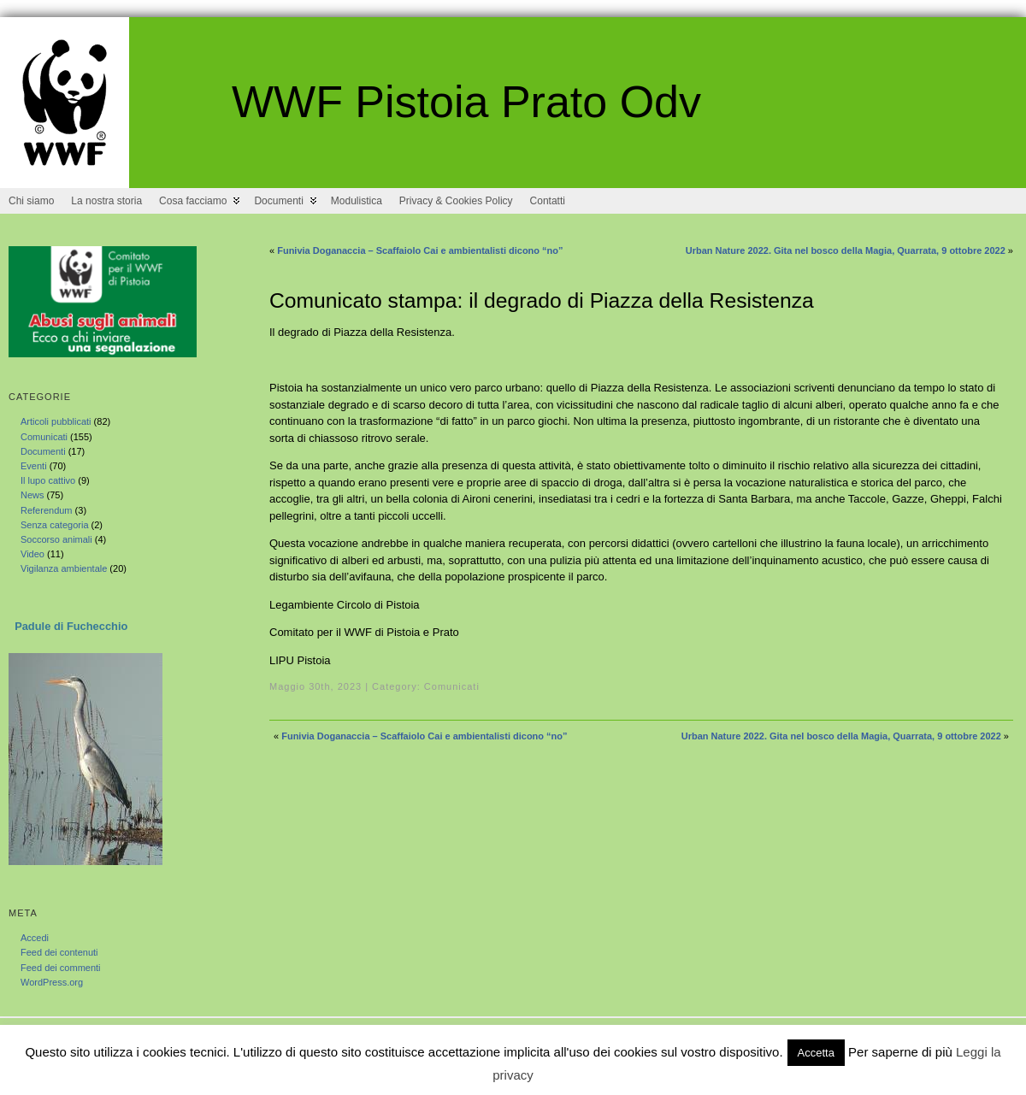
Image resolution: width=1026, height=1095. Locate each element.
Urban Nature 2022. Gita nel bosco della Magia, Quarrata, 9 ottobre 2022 (845, 250)
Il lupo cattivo (48, 480)
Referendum (47, 510)
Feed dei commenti (61, 968)
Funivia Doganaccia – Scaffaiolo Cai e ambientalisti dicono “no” (420, 250)
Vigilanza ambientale (64, 568)
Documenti (43, 451)
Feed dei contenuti (59, 952)
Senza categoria (55, 525)
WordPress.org (52, 982)
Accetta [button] (816, 1052)
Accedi (35, 938)
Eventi (34, 466)
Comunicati (44, 437)
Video (32, 554)
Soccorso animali (56, 539)
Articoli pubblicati (56, 421)
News (32, 495)
